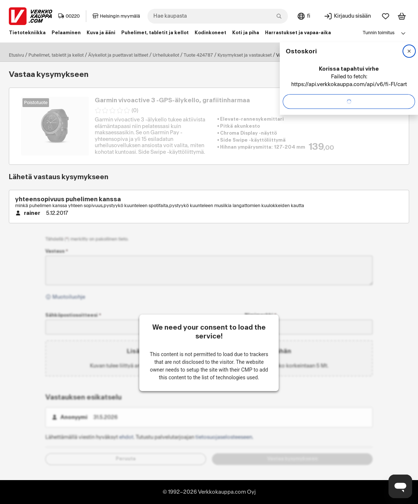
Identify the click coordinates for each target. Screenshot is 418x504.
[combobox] (217, 16)
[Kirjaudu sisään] (347, 16)
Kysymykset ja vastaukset (244, 55)
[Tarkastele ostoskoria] (401, 16)
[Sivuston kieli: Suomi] (303, 16)
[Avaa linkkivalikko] (403, 33)
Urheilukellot (166, 55)
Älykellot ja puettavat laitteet (118, 55)
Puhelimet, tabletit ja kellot (56, 55)
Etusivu (16, 55)
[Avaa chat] (400, 486)
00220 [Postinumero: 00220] (69, 16)
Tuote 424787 (198, 55)
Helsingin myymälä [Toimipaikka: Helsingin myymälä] (116, 16)
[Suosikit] (385, 16)
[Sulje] (409, 51)
